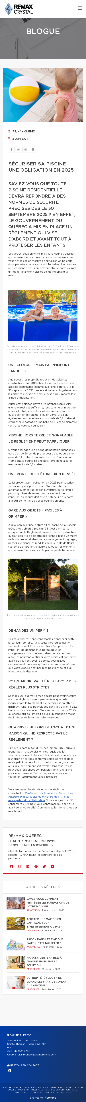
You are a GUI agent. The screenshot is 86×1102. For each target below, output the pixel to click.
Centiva (50, 1097)
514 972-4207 (21, 1051)
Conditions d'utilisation (27, 1092)
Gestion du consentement (58, 1092)
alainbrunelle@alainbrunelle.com (37, 1055)
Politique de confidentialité (61, 1090)
